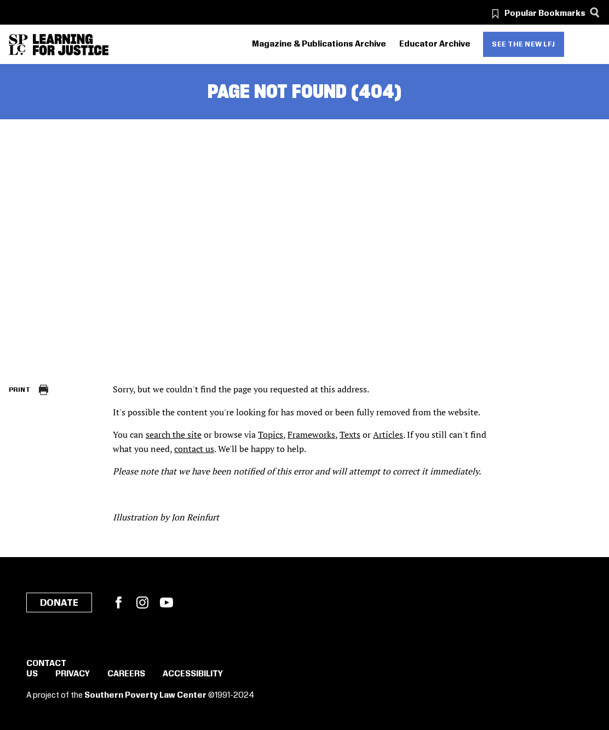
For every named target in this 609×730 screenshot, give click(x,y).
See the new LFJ (523, 44)
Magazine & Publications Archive (319, 44)
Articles (388, 434)
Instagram (142, 602)
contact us (194, 449)
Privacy (72, 674)
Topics (270, 434)
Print (19, 390)
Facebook (118, 602)
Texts (350, 434)
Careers (126, 674)
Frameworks (311, 434)
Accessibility (193, 674)
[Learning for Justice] (70, 44)
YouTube (166, 602)
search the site (174, 434)
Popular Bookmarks (544, 14)
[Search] (594, 12)
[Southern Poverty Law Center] (18, 44)
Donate (59, 603)
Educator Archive (434, 44)
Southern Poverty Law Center (145, 695)
